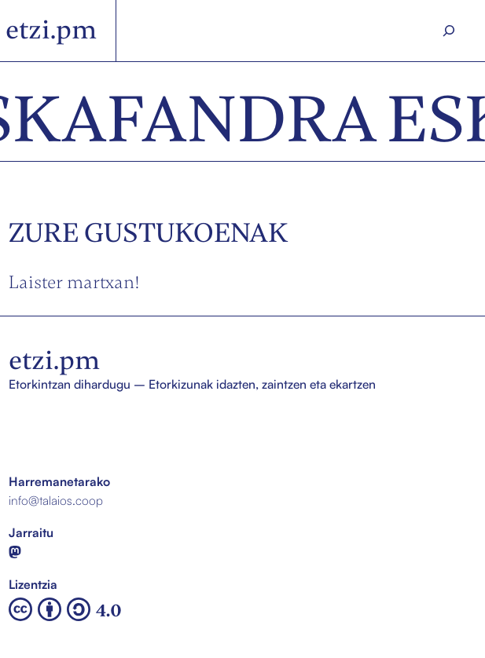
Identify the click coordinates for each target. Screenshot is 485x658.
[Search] (448, 31)
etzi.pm (51, 29)
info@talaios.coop (56, 500)
